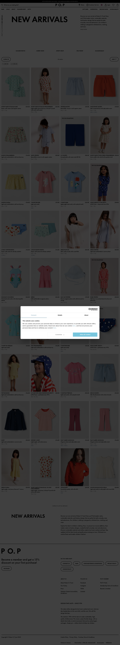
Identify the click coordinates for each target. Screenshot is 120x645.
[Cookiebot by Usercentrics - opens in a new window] (90, 309)
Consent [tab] (33, 315)
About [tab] (86, 315)
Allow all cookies (85, 334)
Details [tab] (60, 315)
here (74, 326)
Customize (59, 334)
